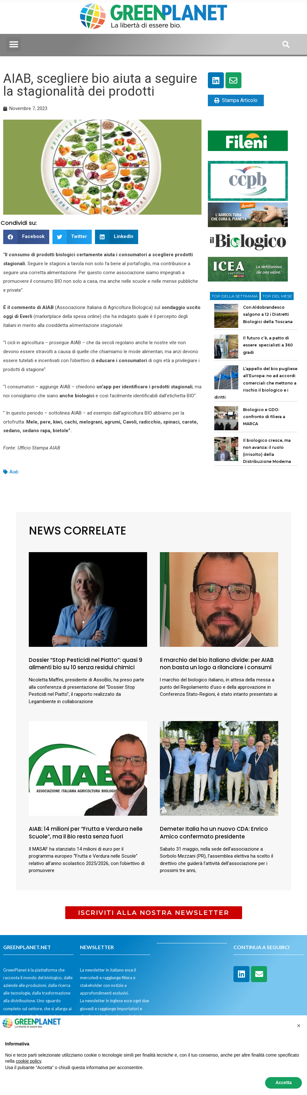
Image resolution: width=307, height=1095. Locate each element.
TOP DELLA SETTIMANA (235, 296)
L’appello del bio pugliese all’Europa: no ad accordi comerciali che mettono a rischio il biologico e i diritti (255, 383)
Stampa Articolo (235, 100)
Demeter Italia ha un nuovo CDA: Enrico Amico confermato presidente (214, 832)
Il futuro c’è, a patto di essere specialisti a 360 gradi (268, 345)
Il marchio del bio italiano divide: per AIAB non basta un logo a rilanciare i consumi (217, 663)
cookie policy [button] (28, 1061)
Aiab (14, 472)
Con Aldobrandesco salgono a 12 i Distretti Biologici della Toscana (268, 314)
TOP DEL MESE (277, 296)
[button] (13, 44)
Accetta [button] (283, 1082)
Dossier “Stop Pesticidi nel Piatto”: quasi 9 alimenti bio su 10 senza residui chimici (85, 663)
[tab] (235, 296)
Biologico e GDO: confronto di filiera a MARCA (264, 416)
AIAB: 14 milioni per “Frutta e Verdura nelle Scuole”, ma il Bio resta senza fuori (86, 832)
